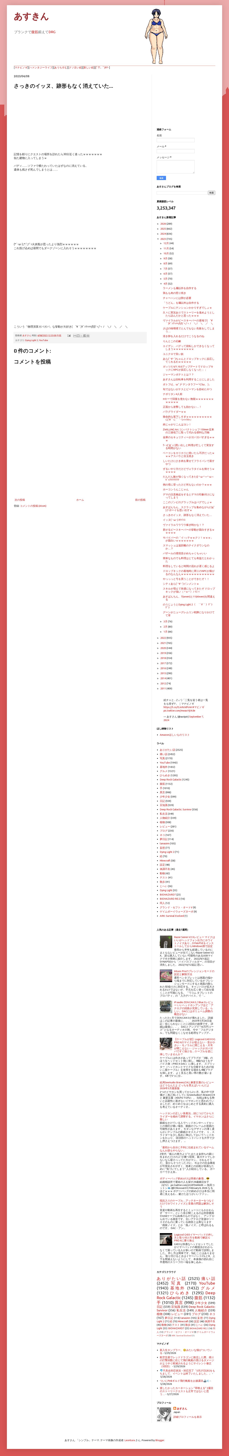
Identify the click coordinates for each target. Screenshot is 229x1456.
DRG (52, 32)
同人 (162, 903)
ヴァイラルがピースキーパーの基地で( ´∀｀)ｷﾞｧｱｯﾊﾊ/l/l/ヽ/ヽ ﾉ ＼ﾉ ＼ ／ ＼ (188, 322)
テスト (164, 877)
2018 (163, 658)
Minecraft (165, 860)
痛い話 (164, 754)
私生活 (164, 813)
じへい (164, 886)
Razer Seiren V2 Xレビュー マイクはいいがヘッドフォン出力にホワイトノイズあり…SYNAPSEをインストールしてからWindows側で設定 (194, 942)
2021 (163, 643)
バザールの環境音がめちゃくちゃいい (185, 553)
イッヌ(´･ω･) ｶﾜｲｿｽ (174, 519)
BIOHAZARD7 (168, 894)
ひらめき (165, 775)
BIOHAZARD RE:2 (170, 898)
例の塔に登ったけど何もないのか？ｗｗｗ (187, 484)
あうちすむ (60, 67)
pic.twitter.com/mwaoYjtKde (179, 710)
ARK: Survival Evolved (172, 915)
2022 (163, 637)
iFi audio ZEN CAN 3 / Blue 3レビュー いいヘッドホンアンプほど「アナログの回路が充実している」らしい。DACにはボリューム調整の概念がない (193, 1008)
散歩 (162, 881)
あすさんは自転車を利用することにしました (189, 379)
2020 (163, 648)
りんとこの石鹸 (172, 341)
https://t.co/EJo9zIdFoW (178, 707)
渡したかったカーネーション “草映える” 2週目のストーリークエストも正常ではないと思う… (186, 1391)
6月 (166, 273)
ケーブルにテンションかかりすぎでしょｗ (187, 307)
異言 (162, 792)
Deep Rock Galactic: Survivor (176, 809)
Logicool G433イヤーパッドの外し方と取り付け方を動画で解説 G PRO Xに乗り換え (194, 1237)
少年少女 (165, 796)
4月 (166, 283)
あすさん (182, 1408)
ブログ (164, 830)
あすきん (31, 16)
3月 (166, 621)
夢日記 (164, 839)
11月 (166, 248)
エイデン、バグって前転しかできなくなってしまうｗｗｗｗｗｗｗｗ (189, 347)
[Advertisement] (80, 469)
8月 (166, 263)
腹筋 (34, 32)
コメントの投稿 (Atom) (33, 505)
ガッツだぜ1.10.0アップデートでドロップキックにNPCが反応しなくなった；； (188, 368)
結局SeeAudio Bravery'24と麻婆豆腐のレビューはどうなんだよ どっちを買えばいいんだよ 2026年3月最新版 (187, 1085)
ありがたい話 (167, 749)
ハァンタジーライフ (41, 67)
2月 (166, 626)
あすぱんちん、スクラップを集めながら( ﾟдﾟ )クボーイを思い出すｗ (189, 509)
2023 (163, 238)
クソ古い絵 (75, 67)
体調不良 (165, 869)
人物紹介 (165, 817)
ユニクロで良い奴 (173, 353)
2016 (163, 668)
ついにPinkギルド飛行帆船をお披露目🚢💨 (185, 1380)
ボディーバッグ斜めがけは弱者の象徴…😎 (184, 1178)
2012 (163, 683)
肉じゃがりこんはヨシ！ (177, 424)
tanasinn (164, 843)
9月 (166, 258)
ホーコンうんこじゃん (176, 489)
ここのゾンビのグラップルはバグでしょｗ (187, 502)
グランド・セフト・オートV (176, 907)
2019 (163, 653)
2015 (163, 673)
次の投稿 (20, 499)
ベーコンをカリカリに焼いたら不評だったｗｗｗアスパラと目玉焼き (189, 454)
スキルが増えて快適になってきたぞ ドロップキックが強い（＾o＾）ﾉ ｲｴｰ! (189, 590)
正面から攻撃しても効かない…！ (182, 406)
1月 (166, 631)
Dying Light (166, 890)
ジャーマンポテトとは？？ (178, 374)
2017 (163, 663)
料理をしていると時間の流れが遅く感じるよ (189, 566)
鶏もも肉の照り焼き (174, 292)
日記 (162, 800)
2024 (163, 233)
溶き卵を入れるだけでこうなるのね (183, 336)
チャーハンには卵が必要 (177, 297)
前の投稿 (140, 499)
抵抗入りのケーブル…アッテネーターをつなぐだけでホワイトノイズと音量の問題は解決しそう (187, 1203)
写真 (162, 758)
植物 (162, 822)
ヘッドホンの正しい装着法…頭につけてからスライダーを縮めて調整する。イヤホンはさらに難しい (187, 1116)
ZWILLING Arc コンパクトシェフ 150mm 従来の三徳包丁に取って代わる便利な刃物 (188, 431)
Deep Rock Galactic (171, 779)
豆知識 (164, 805)
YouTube (43, 340)
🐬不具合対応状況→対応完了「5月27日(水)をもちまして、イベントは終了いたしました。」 (187, 1372)
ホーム (80, 499)
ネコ (162, 834)
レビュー (165, 826)
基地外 (164, 766)
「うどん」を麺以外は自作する (181, 302)
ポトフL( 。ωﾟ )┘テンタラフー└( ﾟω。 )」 (187, 384)
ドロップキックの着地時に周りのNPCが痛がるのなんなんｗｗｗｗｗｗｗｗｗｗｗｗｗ (189, 572)
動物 (162, 873)
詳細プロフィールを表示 (187, 1416)
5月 (166, 278)
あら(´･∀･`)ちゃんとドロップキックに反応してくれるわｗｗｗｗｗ (189, 360)
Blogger (159, 1440)
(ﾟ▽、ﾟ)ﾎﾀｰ (102, 67)
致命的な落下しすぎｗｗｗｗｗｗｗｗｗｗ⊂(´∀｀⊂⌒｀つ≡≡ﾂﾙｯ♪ (187, 418)
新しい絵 (89, 67)
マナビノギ (21, 67)
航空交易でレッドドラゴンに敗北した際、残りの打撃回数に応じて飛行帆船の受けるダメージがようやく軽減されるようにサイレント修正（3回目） (187, 1362)
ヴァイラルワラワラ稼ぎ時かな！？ (183, 524)
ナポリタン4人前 (172, 394)
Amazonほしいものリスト (175, 734)
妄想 (162, 847)
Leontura (129, 1440)
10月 (166, 253)
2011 (163, 688)
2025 (163, 228)
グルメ (164, 771)
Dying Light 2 (31, 340)
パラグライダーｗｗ (174, 411)
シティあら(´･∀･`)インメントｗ (181, 583)
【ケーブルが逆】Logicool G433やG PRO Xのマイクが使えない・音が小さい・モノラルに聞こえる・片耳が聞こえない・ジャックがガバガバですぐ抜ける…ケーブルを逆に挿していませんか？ (187, 1047)
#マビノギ (198, 707)
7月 (166, 268)
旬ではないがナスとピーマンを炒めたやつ (187, 389)
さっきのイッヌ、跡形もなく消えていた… (187, 514)
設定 (162, 864)
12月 (166, 243)
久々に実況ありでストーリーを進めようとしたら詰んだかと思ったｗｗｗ (189, 314)
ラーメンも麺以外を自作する (179, 288)
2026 (163, 223)
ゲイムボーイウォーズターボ (176, 911)
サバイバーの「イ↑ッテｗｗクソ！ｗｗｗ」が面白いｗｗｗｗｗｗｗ (188, 539)
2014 (163, 678)
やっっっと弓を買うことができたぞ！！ (186, 578)
